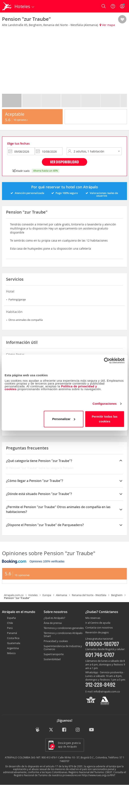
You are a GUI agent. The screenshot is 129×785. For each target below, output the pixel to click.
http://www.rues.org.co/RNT (98, 775)
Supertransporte (54, 654)
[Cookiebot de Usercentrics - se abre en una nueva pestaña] (106, 361)
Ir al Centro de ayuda (97, 622)
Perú (10, 628)
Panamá (12, 633)
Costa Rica (13, 638)
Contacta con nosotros (99, 627)
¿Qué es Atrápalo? (54, 618)
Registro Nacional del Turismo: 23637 (90, 772)
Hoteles (33, 595)
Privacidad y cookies (56, 641)
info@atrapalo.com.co (107, 691)
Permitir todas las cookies (105, 419)
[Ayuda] (112, 6)
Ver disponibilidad (64, 161)
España (11, 618)
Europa (46, 595)
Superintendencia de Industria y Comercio (63, 647)
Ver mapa (107, 25)
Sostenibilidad (52, 659)
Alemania (61, 595)
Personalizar (63, 419)
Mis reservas (92, 618)
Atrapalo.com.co (14, 595)
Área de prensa (53, 623)
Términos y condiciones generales (64, 628)
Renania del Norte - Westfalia (89, 595)
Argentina (13, 648)
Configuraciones (105, 403)
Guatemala (13, 643)
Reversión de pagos (97, 632)
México (11, 653)
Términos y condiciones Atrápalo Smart (63, 634)
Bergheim (117, 595)
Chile (10, 623)
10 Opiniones (20, 119)
